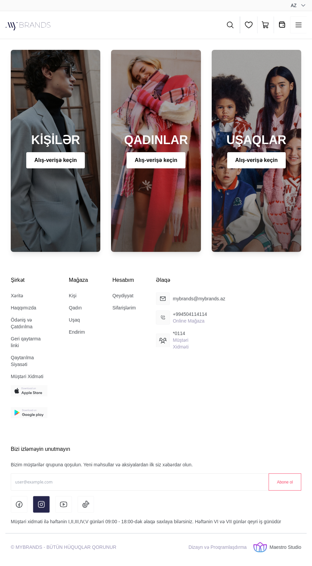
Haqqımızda (23, 307)
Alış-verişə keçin (55, 160)
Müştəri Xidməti (27, 376)
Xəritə (17, 295)
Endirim (77, 332)
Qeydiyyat (122, 295)
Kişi (73, 295)
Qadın (75, 307)
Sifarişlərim (124, 307)
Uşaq (74, 320)
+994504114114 (190, 314)
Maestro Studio (277, 547)
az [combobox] (294, 5)
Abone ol (285, 482)
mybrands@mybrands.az (199, 298)
